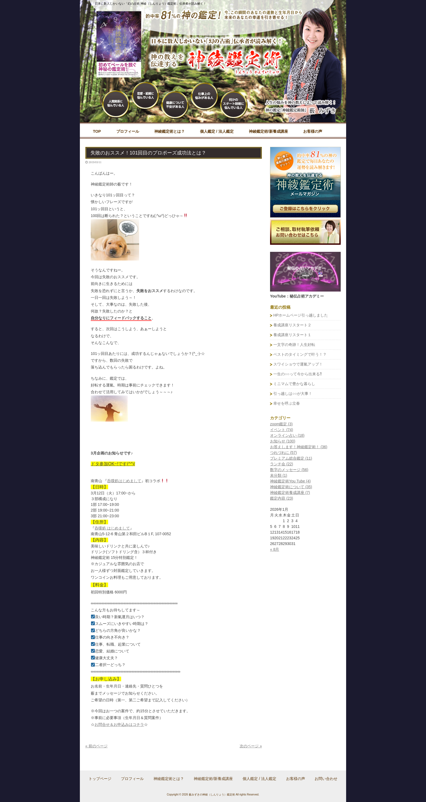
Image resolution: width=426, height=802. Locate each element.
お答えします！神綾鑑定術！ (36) (298, 447)
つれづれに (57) (283, 452)
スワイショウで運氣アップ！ (298, 364)
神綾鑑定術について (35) (291, 487)
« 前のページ (96, 746)
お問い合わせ (326, 778)
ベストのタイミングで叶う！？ (300, 354)
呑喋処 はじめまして (112, 528)
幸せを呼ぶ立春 (286, 403)
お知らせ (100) (282, 441)
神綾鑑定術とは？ (169, 778)
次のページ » (251, 746)
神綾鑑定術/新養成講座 (213, 778)
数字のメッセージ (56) (289, 469)
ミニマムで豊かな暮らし (294, 384)
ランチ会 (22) (281, 464)
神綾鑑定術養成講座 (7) (290, 492)
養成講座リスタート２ (292, 325)
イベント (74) (281, 430)
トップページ (100, 778)
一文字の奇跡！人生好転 (294, 344)
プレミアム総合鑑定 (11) (291, 458)
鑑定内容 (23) (281, 498)
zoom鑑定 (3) (281, 424)
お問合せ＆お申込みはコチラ (119, 724)
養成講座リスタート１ (292, 335)
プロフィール (132, 778)
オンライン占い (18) (287, 435)
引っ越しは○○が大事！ (292, 393)
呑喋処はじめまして (124, 481)
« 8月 (274, 549)
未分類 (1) (278, 475)
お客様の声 (295, 778)
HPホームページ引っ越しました (300, 315)
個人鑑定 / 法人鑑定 (259, 778)
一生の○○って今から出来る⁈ (297, 374)
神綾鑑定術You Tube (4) (290, 481)
